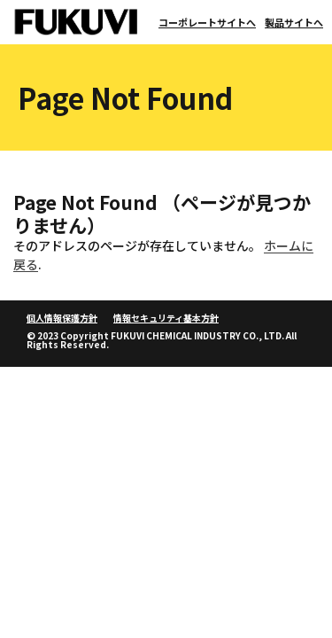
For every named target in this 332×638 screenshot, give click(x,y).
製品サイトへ (294, 22)
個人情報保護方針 (62, 317)
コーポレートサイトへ (207, 22)
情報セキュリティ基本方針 (166, 317)
